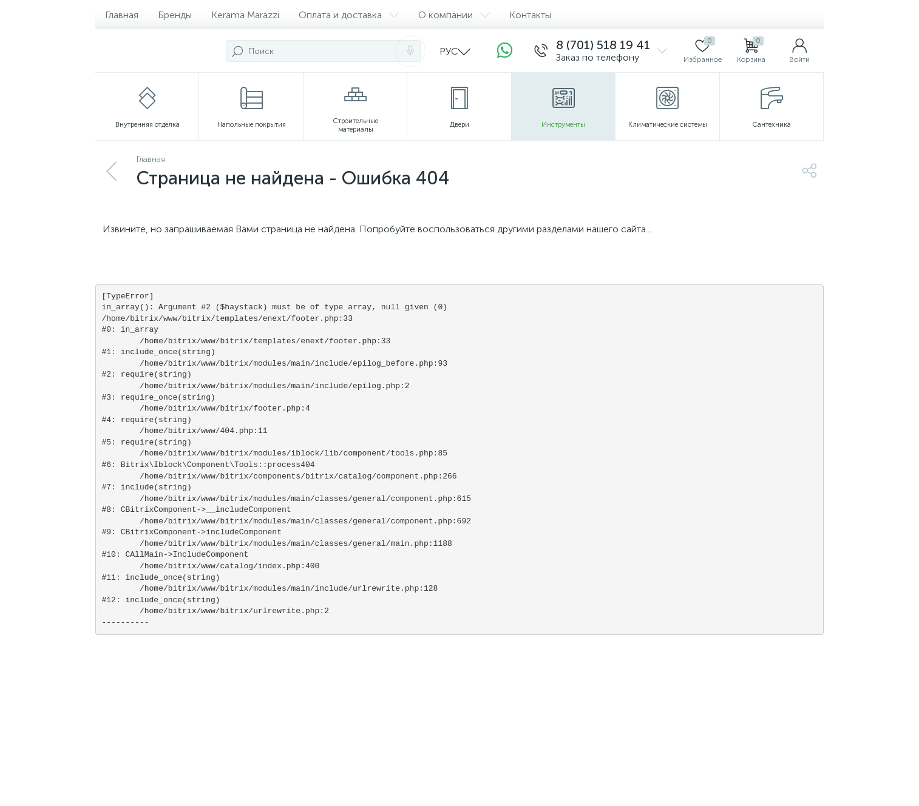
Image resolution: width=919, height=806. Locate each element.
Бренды (175, 15)
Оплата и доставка (349, 15)
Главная (121, 15)
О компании (454, 15)
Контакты (530, 15)
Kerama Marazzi (245, 15)
